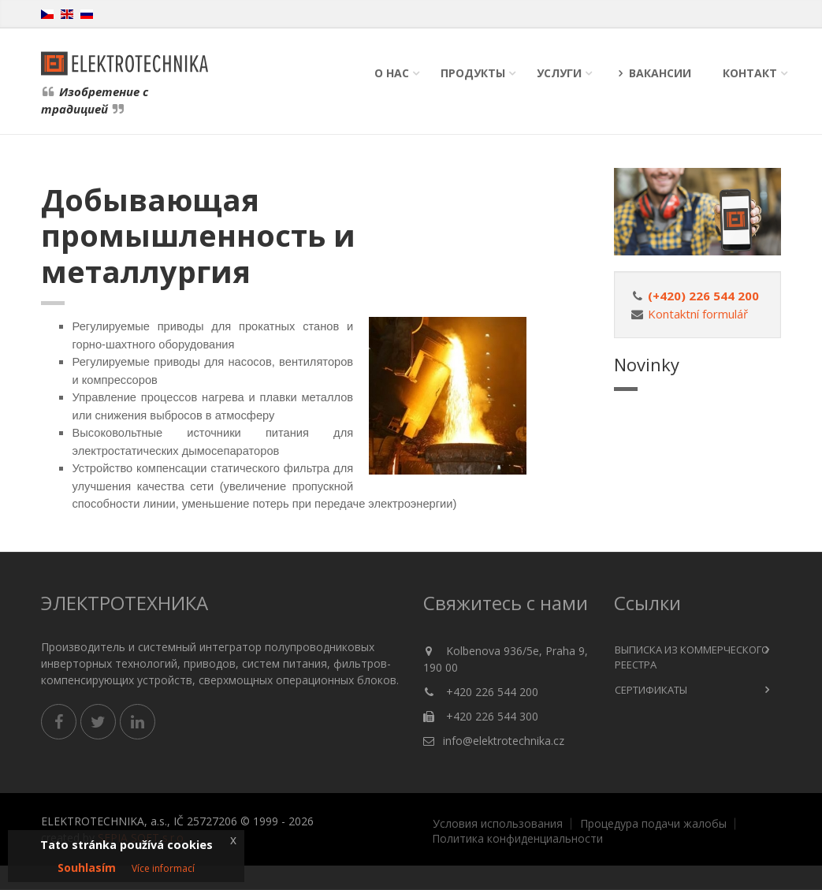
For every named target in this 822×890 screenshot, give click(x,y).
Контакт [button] (750, 72)
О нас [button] (391, 72)
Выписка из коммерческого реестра (692, 657)
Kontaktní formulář (698, 314)
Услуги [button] (559, 72)
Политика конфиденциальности (517, 838)
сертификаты (651, 690)
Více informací (163, 868)
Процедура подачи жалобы (653, 823)
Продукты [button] (473, 72)
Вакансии (652, 72)
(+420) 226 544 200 (703, 295)
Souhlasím (87, 867)
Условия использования (498, 823)
